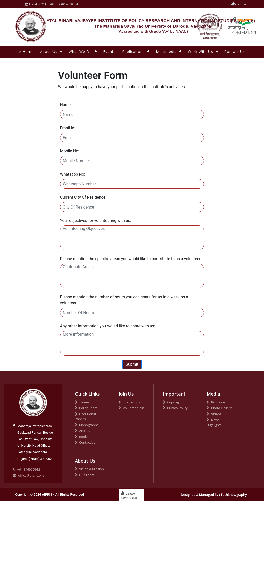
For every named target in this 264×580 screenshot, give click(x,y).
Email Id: (67, 128)
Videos (214, 414)
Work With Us (200, 51)
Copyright (172, 402)
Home (82, 402)
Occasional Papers (85, 416)
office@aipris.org (28, 475)
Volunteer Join (131, 408)
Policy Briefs (86, 408)
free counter (128, 507)
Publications (133, 51)
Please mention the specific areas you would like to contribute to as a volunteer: (131, 258)
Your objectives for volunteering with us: (95, 220)
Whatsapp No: (72, 174)
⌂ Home (26, 51)
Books (82, 436)
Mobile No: (69, 151)
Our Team (84, 475)
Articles (82, 430)
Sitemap (238, 4)
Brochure (216, 402)
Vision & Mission (89, 469)
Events (109, 51)
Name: (66, 104)
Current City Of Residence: (83, 197)
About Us (48, 51)
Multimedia (166, 51)
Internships (129, 402)
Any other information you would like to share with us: (107, 326)
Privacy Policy (175, 408)
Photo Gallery (219, 408)
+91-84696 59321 (29, 469)
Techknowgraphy (234, 494)
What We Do (80, 51)
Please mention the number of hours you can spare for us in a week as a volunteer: (124, 300)
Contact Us (234, 51)
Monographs (87, 425)
